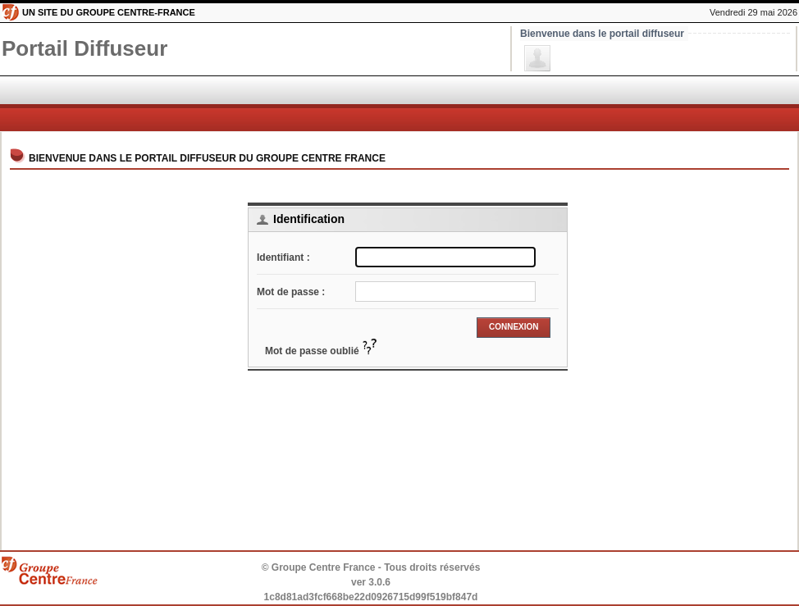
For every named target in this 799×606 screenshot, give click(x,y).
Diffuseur (84, 48)
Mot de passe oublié (321, 351)
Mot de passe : (291, 292)
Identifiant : (283, 257)
